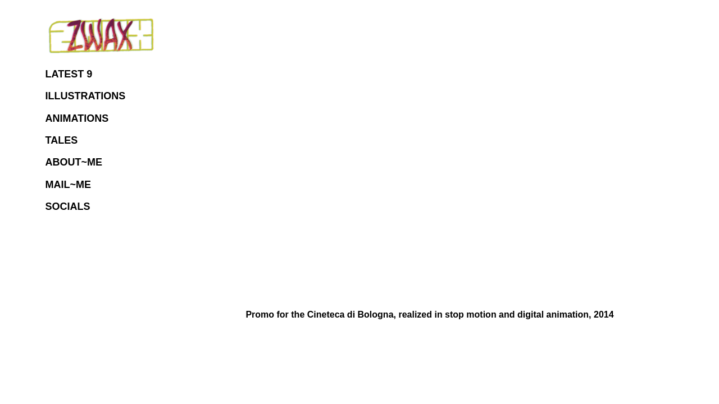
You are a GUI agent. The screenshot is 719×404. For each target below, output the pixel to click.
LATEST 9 (69, 74)
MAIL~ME (68, 184)
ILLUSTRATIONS (85, 96)
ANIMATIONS (77, 118)
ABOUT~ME (74, 162)
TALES (61, 140)
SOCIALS (67, 206)
